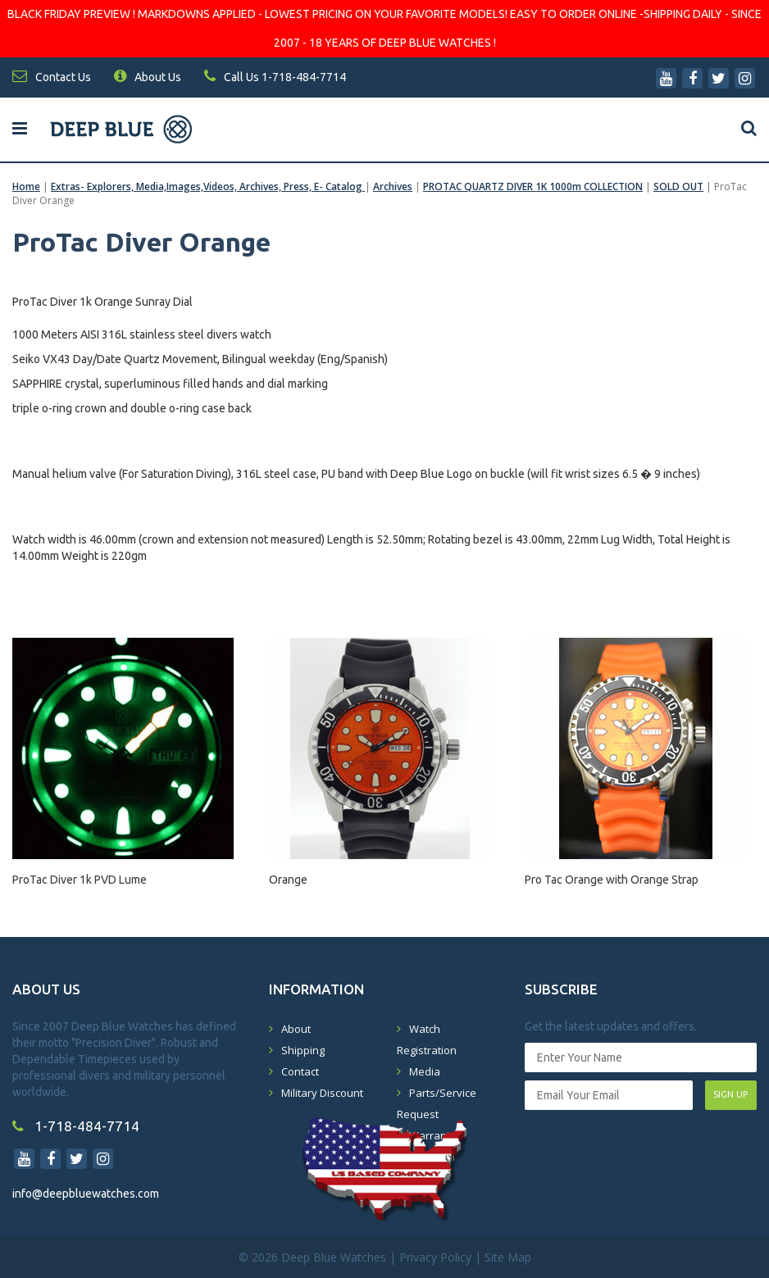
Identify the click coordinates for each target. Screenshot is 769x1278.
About (296, 1028)
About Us (147, 77)
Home (26, 186)
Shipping (303, 1050)
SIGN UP (730, 1094)
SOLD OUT (678, 186)
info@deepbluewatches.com (85, 1193)
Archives (392, 186)
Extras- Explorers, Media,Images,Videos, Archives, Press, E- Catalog (208, 186)
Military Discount (322, 1092)
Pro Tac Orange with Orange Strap (611, 879)
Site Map (508, 1257)
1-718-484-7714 (75, 1126)
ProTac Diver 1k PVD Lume (79, 879)
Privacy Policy (435, 1257)
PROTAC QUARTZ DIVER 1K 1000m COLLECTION (533, 186)
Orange (288, 879)
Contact (300, 1071)
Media (424, 1071)
